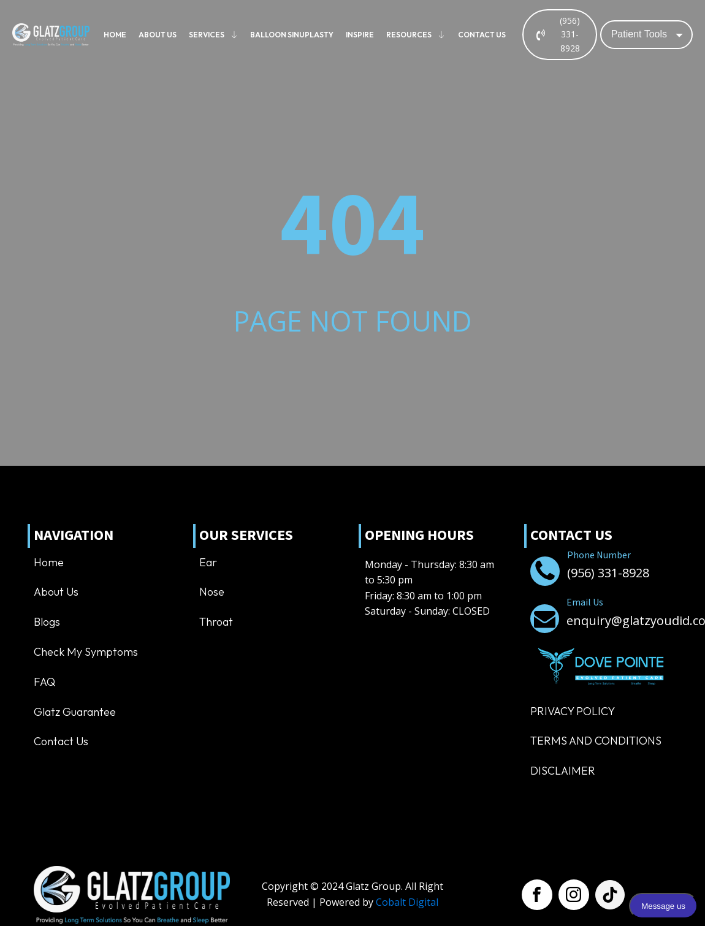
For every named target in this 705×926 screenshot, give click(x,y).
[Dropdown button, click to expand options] (646, 34)
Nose (211, 592)
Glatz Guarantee (75, 712)
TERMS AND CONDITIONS (595, 741)
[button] (559, 34)
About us (158, 34)
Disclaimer (562, 771)
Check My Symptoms (86, 652)
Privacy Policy (572, 711)
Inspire (360, 34)
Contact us (482, 34)
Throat (216, 622)
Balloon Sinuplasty (291, 34)
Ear (208, 562)
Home (115, 34)
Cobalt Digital (407, 902)
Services (213, 34)
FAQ (44, 682)
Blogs (47, 622)
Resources (416, 34)
